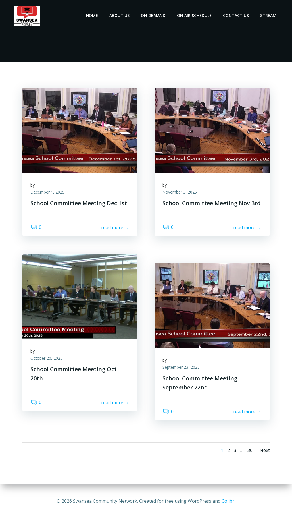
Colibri (228, 501)
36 (249, 450)
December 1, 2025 (48, 193)
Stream (268, 15)
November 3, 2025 (180, 193)
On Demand (153, 15)
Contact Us (236, 15)
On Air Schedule (194, 15)
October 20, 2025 (47, 359)
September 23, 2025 (181, 368)
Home (92, 15)
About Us (120, 15)
